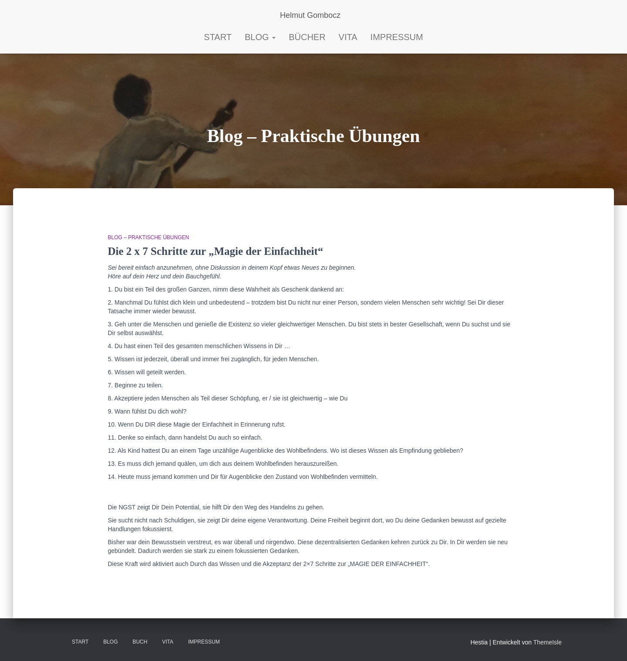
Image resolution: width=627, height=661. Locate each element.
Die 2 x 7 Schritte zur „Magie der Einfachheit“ (221, 251)
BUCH (139, 642)
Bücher (307, 37)
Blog (260, 37)
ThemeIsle (547, 642)
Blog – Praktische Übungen (148, 237)
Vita (348, 37)
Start (80, 642)
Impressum (397, 37)
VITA (167, 642)
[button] (273, 37)
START (218, 37)
